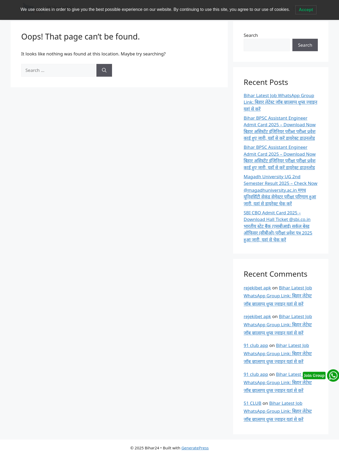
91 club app (256, 345)
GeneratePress (195, 447)
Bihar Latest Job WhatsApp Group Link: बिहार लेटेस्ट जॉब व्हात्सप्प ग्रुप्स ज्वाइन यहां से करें (280, 102)
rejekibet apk (257, 288)
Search (251, 35)
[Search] (104, 70)
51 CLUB (252, 403)
